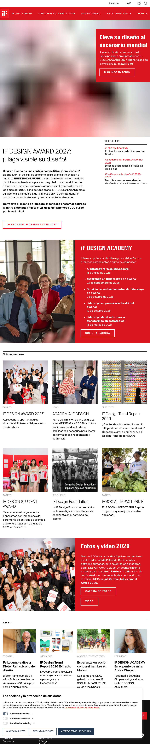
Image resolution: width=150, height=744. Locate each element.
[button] (139, 3)
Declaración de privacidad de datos (82, 708)
